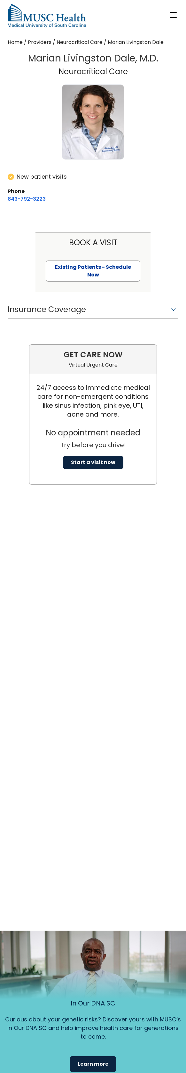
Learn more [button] (93, 1064)
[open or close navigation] (173, 15)
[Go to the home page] (47, 16)
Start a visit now (93, 462)
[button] (93, 311)
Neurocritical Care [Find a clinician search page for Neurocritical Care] (80, 42)
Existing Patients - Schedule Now (93, 270)
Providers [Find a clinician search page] (39, 42)
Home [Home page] (15, 42)
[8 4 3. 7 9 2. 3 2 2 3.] (27, 199)
